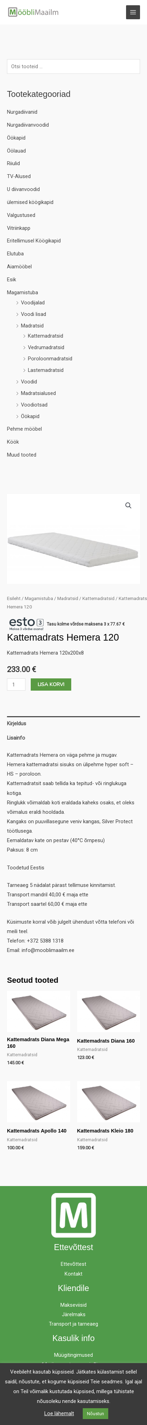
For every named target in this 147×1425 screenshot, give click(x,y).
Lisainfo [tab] (16, 738)
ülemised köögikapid (30, 202)
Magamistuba (22, 292)
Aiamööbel (19, 266)
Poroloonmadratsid (50, 358)
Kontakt (73, 1274)
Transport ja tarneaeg (73, 1324)
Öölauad (16, 151)
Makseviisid (73, 1305)
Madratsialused (38, 393)
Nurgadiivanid (22, 112)
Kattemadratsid (45, 336)
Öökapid (16, 138)
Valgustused (21, 215)
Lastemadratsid (46, 370)
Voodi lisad (33, 314)
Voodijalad (33, 302)
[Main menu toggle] (133, 12)
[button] (128, 505)
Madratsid (32, 326)
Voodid (29, 382)
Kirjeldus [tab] (16, 723)
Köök (13, 442)
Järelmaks (74, 1314)
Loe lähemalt (59, 1413)
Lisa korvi (51, 684)
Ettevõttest (73, 1264)
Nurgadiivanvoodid (28, 125)
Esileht (14, 598)
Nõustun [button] (95, 1413)
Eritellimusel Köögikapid (34, 241)
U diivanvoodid (23, 189)
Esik (11, 279)
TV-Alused (19, 176)
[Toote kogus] (16, 684)
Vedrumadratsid (46, 347)
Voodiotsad (34, 405)
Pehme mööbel (24, 429)
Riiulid (13, 163)
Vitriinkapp (18, 228)
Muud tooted (21, 455)
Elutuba (15, 254)
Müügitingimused (73, 1355)
